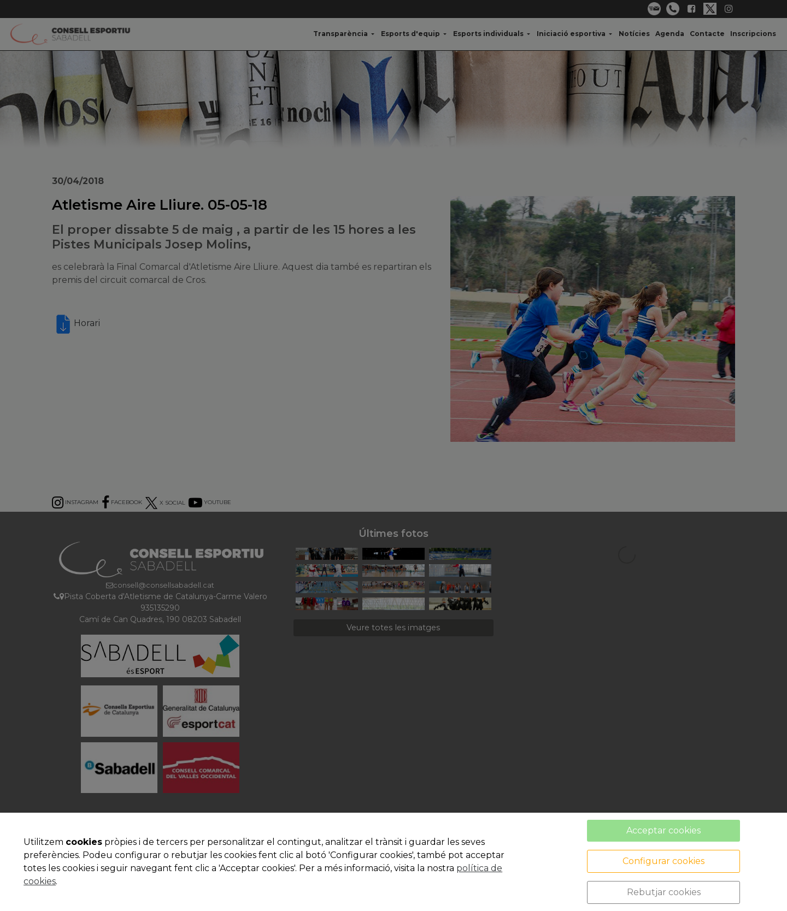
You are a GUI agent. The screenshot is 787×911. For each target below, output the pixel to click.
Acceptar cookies (663, 830)
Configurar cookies (663, 861)
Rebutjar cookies (664, 892)
